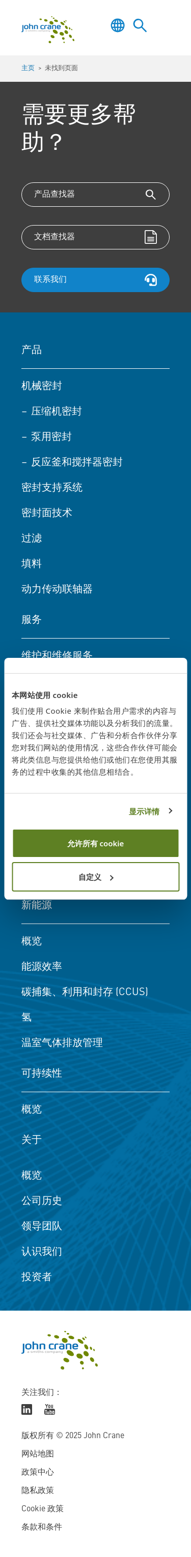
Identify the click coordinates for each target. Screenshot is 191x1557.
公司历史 (41, 1201)
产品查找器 (54, 194)
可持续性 (41, 1074)
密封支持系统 (52, 488)
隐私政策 (37, 1491)
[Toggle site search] (140, 25)
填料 (31, 564)
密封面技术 (46, 514)
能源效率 (41, 967)
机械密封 (41, 387)
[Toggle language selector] (118, 25)
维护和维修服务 (57, 656)
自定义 (96, 877)
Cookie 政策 (42, 1509)
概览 (31, 942)
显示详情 (144, 811)
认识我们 (41, 1252)
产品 (31, 350)
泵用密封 (51, 437)
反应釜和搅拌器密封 (77, 463)
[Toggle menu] (162, 25)
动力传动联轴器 (57, 590)
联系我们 (50, 280)
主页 (28, 68)
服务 (31, 620)
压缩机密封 (56, 412)
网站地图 (37, 1454)
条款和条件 (41, 1527)
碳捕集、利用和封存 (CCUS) (84, 993)
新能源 (36, 906)
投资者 (36, 1278)
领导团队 (41, 1227)
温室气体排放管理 (62, 1043)
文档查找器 (54, 237)
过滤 (31, 539)
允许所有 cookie (95, 843)
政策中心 (37, 1473)
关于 (31, 1140)
